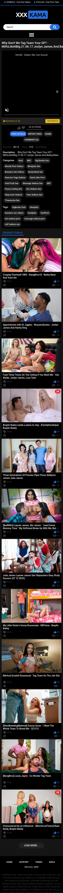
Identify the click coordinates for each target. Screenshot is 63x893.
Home (9, 862)
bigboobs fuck (19, 207)
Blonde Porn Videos (14, 166)
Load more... (31, 845)
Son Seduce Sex (33, 189)
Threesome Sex (12, 200)
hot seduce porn (12, 219)
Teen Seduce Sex (34, 195)
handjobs (32, 213)
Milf (49, 183)
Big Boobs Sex (42, 160)
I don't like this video (23, 128)
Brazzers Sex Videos (14, 172)
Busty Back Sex (35, 172)
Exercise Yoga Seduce (15, 177)
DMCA (52, 862)
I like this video (19, 128)
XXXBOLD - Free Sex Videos (18, 2)
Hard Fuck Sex (11, 183)
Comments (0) (32, 140)
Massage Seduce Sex (33, 183)
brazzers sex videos (14, 213)
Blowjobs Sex (34, 166)
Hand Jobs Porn (37, 177)
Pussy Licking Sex (13, 189)
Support (24, 862)
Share (48, 134)
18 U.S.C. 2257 (31, 867)
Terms (38, 862)
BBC (29, 160)
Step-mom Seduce (13, 195)
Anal (21, 160)
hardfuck (45, 213)
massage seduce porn (34, 219)
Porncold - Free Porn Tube (47, 2)
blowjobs (34, 207)
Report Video (35, 134)
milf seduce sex (12, 224)
